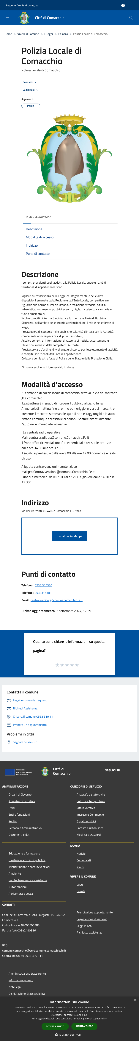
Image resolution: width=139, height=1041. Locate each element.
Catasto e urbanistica (90, 828)
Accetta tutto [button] (55, 1026)
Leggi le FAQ (84, 925)
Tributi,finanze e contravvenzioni (29, 867)
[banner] (69, 325)
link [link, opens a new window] (105, 1018)
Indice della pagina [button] (38, 217)
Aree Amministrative (22, 801)
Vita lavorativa (86, 808)
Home (8, 34)
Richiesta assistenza (89, 932)
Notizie (81, 853)
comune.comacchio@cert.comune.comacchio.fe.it (34, 950)
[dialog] (69, 1019)
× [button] (134, 1000)
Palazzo (63, 34)
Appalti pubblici (86, 821)
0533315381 (43, 592)
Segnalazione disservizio (92, 919)
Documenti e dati (19, 834)
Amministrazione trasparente (27, 973)
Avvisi (80, 867)
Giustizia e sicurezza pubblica (27, 860)
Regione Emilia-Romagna (22, 5)
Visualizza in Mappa (69, 536)
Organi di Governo (20, 794)
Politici (13, 821)
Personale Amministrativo (25, 828)
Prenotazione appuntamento (95, 912)
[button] (69, 1035)
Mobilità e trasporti (89, 834)
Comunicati (84, 860)
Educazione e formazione (24, 853)
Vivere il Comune (28, 34)
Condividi (30, 82)
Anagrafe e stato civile (91, 794)
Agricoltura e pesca (21, 893)
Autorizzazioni (18, 887)
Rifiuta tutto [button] (84, 1026)
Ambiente (15, 873)
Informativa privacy (21, 980)
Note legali (15, 987)
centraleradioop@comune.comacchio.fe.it (57, 600)
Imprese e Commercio (90, 814)
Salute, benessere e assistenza (28, 880)
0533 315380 (43, 585)
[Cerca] (131, 18)
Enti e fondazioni (19, 814)
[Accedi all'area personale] (123, 5)
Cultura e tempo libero (91, 801)
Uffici (12, 808)
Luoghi (48, 34)
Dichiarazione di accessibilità (27, 993)
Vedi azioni (31, 90)
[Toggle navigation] (7, 17)
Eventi (81, 891)
